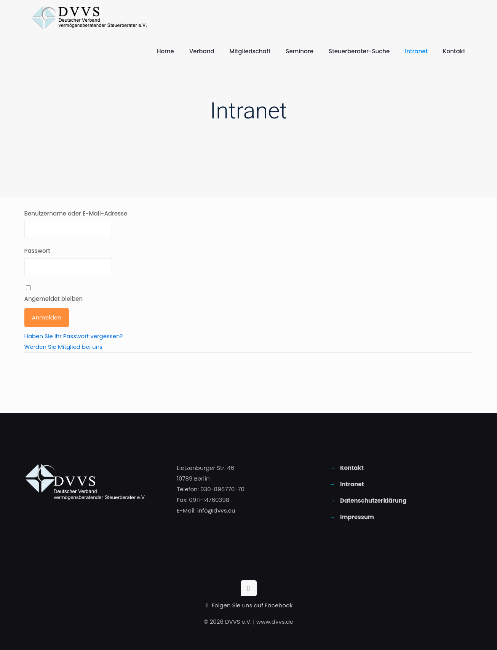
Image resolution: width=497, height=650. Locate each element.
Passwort (37, 251)
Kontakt (352, 468)
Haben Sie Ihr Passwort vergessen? (73, 336)
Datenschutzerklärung (373, 501)
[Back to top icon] (249, 588)
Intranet (352, 484)
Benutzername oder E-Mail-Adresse (76, 213)
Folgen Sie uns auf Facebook (249, 605)
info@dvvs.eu (216, 510)
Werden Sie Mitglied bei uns (63, 347)
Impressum (357, 517)
